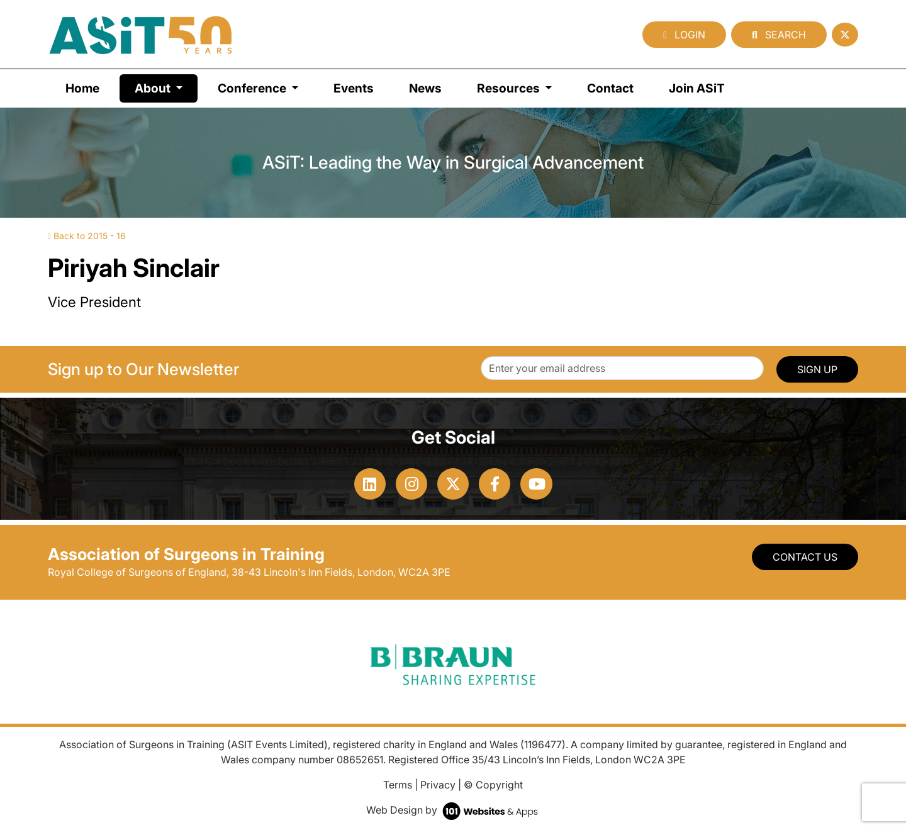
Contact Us (805, 557)
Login (684, 34)
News (425, 88)
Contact (610, 88)
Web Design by (453, 810)
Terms (397, 784)
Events (353, 88)
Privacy (438, 784)
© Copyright (493, 784)
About (166, 87)
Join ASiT (697, 88)
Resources (509, 88)
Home (82, 88)
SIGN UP (817, 369)
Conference (253, 88)
